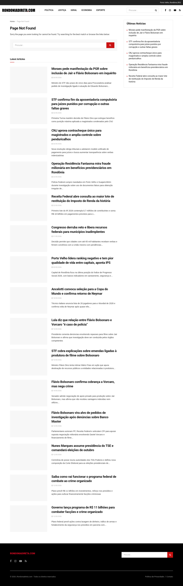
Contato (169, 577)
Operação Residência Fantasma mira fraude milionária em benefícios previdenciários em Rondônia (81, 168)
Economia (86, 10)
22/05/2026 (56, 177)
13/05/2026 (56, 426)
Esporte (100, 10)
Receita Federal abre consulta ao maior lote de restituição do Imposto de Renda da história (148, 79)
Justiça (62, 10)
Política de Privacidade (154, 577)
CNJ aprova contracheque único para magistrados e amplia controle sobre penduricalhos (76, 135)
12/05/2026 (56, 455)
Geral (74, 10)
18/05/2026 (56, 298)
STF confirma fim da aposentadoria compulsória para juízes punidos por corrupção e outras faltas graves (84, 104)
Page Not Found (23, 21)
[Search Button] (156, 10)
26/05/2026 (56, 78)
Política (49, 10)
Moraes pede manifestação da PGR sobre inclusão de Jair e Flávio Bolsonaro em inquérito (147, 33)
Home (12, 21)
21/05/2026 (56, 236)
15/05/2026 (56, 329)
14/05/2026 (56, 391)
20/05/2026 (56, 267)
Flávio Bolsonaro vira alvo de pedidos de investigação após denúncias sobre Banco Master (79, 417)
